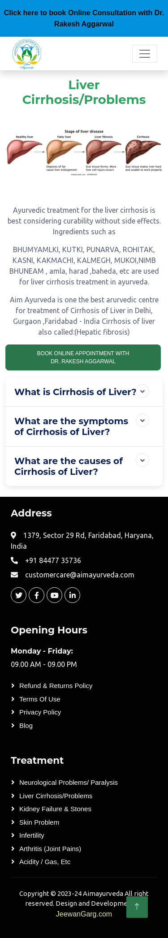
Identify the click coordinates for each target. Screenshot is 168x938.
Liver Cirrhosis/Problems (55, 796)
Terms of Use (39, 699)
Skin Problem (39, 822)
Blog (26, 725)
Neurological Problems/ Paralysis (68, 782)
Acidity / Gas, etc (44, 861)
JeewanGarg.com (84, 914)
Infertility (31, 835)
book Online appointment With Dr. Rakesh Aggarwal (83, 357)
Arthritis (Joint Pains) (50, 848)
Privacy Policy (40, 712)
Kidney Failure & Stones (55, 809)
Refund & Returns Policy (55, 685)
